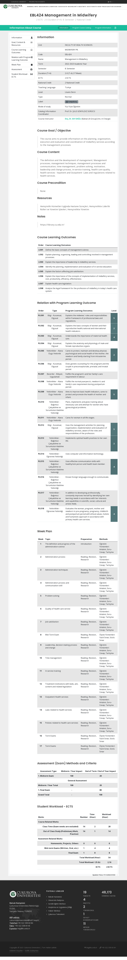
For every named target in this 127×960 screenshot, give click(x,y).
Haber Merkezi (54, 911)
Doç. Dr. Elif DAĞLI (73, 119)
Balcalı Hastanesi (55, 897)
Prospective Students (37, 2)
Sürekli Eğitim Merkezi (57, 904)
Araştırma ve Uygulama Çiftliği (60, 907)
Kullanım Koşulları (16, 950)
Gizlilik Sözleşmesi (31, 950)
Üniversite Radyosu (56, 900)
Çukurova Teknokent (56, 914)
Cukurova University (18, 2)
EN (110, 2)
